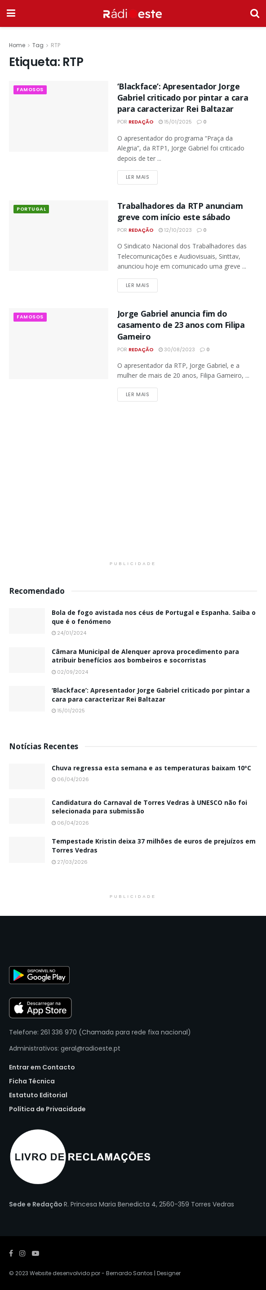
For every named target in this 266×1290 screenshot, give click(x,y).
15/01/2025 (175, 121)
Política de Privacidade (47, 1108)
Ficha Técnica (32, 1081)
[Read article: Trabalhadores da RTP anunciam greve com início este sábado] (58, 235)
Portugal (32, 209)
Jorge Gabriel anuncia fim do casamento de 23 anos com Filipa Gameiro (181, 324)
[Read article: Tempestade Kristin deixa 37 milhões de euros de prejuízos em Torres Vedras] (27, 849)
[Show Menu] (11, 13)
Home (17, 45)
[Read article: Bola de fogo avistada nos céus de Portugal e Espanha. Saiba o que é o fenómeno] (27, 621)
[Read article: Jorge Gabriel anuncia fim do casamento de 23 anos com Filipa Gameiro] (58, 343)
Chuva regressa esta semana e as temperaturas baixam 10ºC (151, 768)
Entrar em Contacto (42, 1067)
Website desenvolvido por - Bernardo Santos (92, 1273)
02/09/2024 (70, 672)
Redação (141, 121)
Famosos (30, 89)
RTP (55, 45)
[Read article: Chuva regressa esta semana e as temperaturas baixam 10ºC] (27, 776)
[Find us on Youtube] (35, 1253)
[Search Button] (254, 13)
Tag (38, 45)
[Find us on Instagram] (22, 1253)
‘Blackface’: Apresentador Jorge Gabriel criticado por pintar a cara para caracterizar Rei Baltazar (182, 97)
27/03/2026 (70, 862)
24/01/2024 (69, 632)
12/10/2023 (175, 230)
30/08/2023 (177, 349)
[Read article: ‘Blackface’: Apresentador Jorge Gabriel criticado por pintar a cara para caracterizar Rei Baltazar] (58, 116)
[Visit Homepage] (133, 13)
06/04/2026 (70, 779)
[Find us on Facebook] (11, 1253)
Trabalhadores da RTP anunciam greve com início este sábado (180, 211)
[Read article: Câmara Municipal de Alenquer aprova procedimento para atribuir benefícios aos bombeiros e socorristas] (27, 660)
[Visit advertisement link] (133, 489)
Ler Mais (142, 177)
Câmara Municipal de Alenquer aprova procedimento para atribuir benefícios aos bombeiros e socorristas (145, 656)
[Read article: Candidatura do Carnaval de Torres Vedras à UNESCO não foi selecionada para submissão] (27, 811)
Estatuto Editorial (38, 1095)
